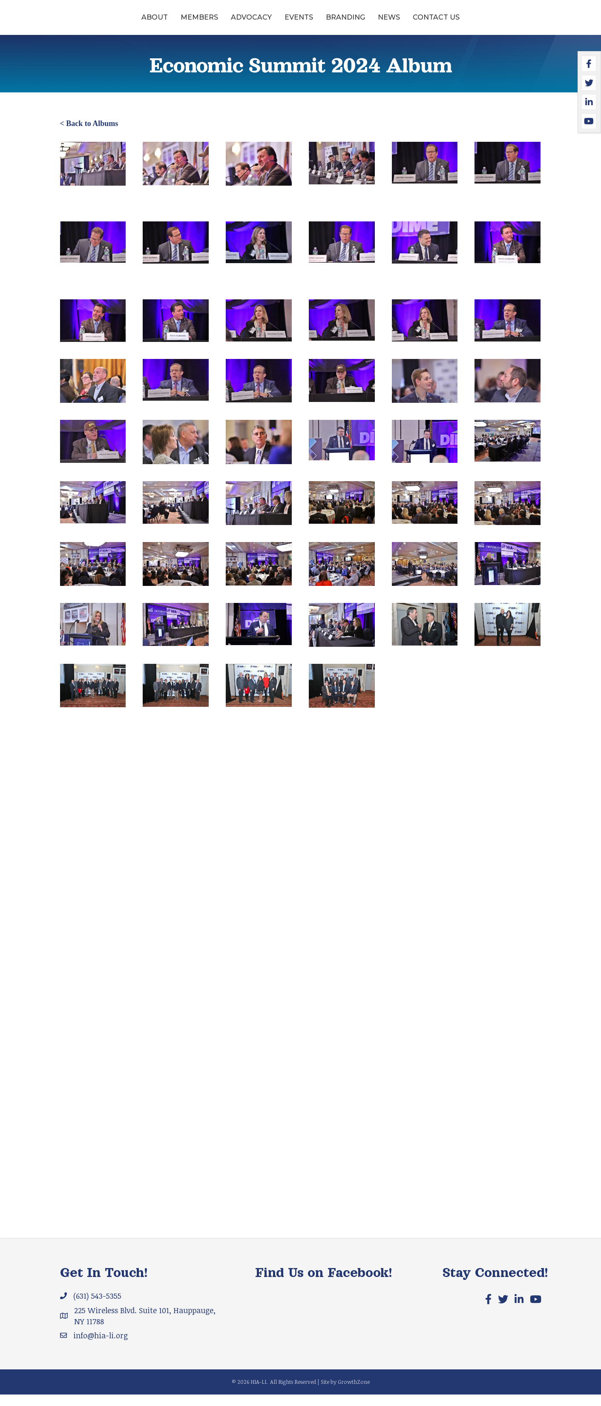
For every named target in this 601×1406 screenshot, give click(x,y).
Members (133, 23)
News (454, 23)
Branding (411, 23)
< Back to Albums (89, 135)
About (89, 23)
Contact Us (501, 23)
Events (233, 23)
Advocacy (185, 23)
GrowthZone (354, 1393)
